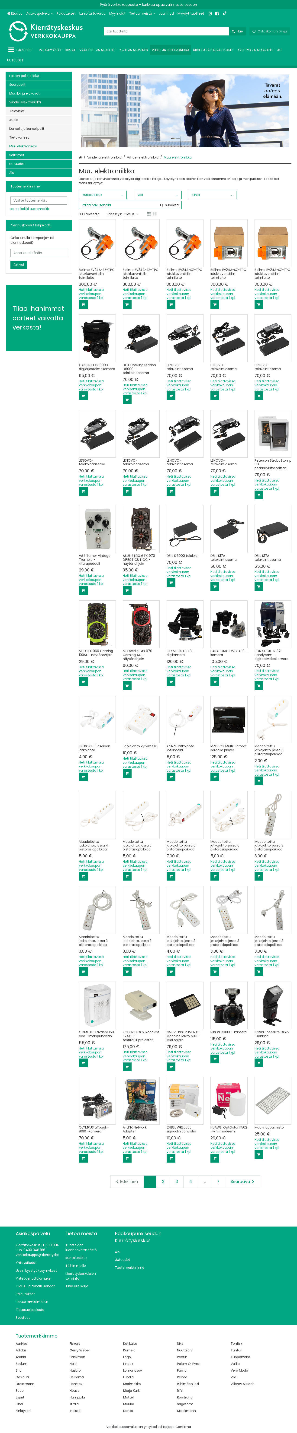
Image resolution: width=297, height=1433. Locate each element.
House (75, 1390)
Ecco (20, 1390)
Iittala (74, 1404)
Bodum (21, 1363)
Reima (182, 1377)
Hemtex (76, 1384)
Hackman (77, 1357)
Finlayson (23, 1410)
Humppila (77, 1397)
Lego (127, 1357)
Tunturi (236, 1350)
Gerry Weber (80, 1350)
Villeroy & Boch (243, 1384)
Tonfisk (236, 1343)
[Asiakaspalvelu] (39, 13)
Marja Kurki (131, 1390)
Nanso (128, 1410)
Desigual (22, 1377)
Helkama (77, 1377)
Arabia (21, 1357)
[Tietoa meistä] (142, 13)
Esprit (20, 1397)
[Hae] (237, 31)
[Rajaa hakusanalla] (130, 205)
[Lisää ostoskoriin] (83, 304)
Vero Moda (239, 1370)
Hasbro (75, 1370)
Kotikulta (130, 1343)
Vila (233, 1377)
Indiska (75, 1410)
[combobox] (175, 31)
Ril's (180, 1390)
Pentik (182, 1357)
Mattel (128, 1397)
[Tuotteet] (21, 50)
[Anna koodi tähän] (38, 253)
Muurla (128, 1404)
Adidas (21, 1350)
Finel (19, 1404)
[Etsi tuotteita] (175, 31)
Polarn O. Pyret (189, 1363)
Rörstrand (185, 1397)
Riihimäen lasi (188, 1384)
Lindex (128, 1363)
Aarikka (21, 1343)
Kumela (129, 1350)
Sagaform (185, 1404)
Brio (19, 1370)
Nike (180, 1343)
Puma (182, 1370)
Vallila (235, 1363)
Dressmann (25, 1384)
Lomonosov (132, 1370)
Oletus (131, 214)
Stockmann (186, 1410)
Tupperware (240, 1357)
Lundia (128, 1377)
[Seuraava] (242, 1182)
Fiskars (75, 1343)
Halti (73, 1363)
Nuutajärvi (185, 1350)
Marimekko (132, 1384)
